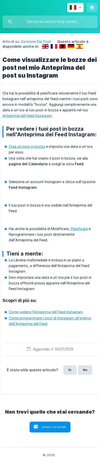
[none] (75, 7)
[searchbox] (50, 21)
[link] (45, 46)
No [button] (85, 370)
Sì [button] (69, 370)
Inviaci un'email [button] (54, 427)
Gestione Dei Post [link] (36, 41)
